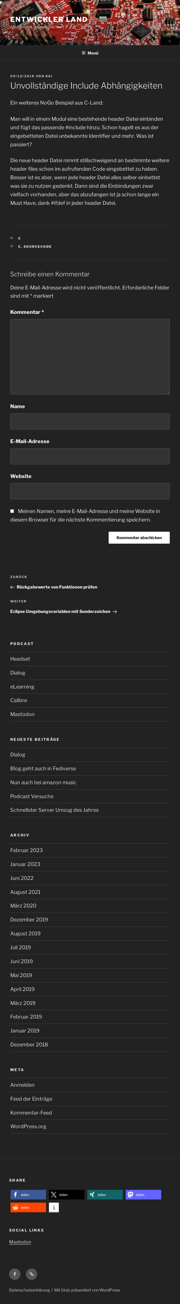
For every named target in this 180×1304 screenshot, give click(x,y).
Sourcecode (38, 247)
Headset (20, 659)
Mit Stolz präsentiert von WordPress (87, 1290)
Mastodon (22, 714)
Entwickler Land (49, 19)
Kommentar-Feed (31, 1113)
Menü (90, 53)
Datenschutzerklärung (29, 1290)
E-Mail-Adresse (29, 441)
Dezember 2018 (29, 1045)
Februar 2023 (26, 850)
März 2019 (23, 1003)
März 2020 (23, 906)
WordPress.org (28, 1126)
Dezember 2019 (29, 920)
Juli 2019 (20, 947)
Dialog (17, 673)
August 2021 (25, 892)
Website (21, 476)
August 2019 (25, 933)
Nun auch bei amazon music (43, 782)
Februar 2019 (26, 1017)
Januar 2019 (25, 1031)
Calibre (18, 700)
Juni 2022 (22, 878)
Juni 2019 (21, 961)
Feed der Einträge (31, 1099)
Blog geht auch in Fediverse (43, 768)
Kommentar (27, 312)
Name (17, 406)
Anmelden (22, 1085)
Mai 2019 (21, 975)
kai (49, 76)
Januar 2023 (25, 864)
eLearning (22, 687)
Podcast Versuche (31, 796)
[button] (28, 1195)
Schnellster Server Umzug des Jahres (54, 810)
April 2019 (22, 989)
